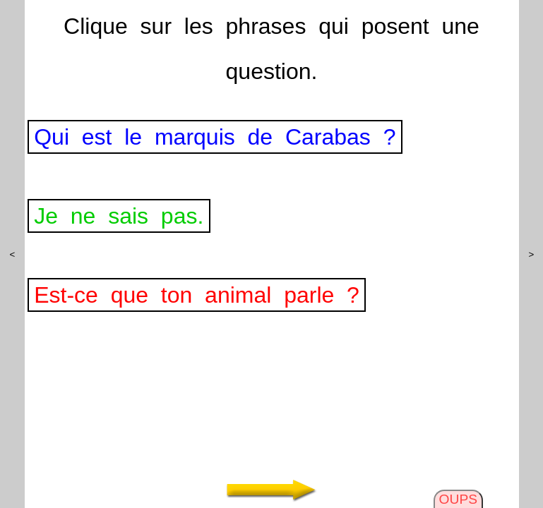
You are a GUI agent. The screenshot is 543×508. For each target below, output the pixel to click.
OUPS (458, 499)
